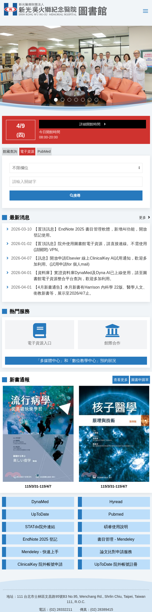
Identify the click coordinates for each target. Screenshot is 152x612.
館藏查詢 (10, 144)
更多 (142, 210)
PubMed (44, 144)
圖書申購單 (140, 369)
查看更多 (121, 369)
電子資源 (27, 144)
